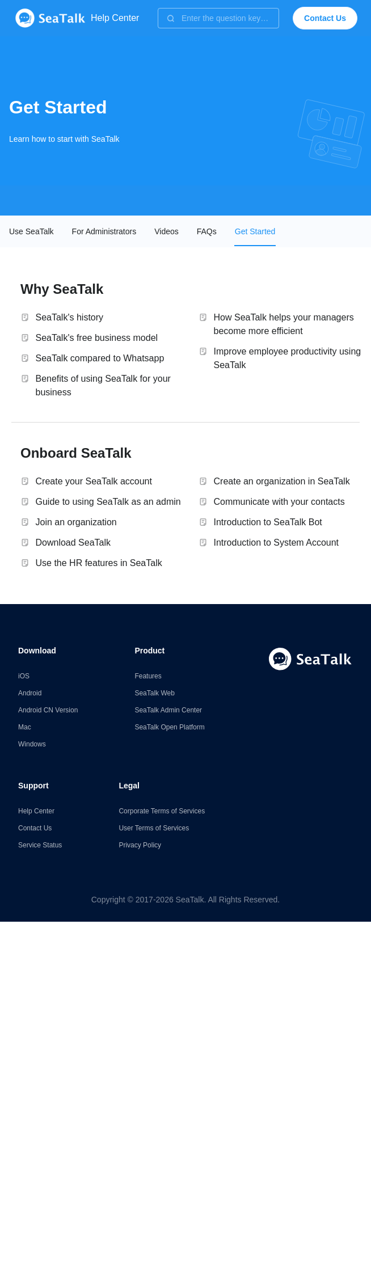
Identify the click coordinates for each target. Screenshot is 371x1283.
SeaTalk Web (154, 693)
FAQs (207, 231)
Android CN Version (48, 710)
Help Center (36, 811)
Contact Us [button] (325, 18)
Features (147, 676)
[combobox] (218, 18)
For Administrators (104, 231)
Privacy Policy (140, 845)
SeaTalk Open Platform (169, 727)
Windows (32, 744)
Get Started (255, 231)
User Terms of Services (154, 828)
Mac (24, 727)
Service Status (40, 845)
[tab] (31, 231)
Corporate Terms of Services (162, 811)
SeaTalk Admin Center (168, 710)
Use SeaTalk (31, 231)
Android (29, 693)
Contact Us (35, 828)
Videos (166, 231)
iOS (23, 676)
